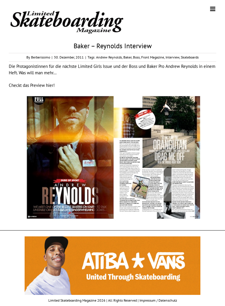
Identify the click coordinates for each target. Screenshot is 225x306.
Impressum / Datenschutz (158, 300)
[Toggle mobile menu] (213, 9)
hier (49, 85)
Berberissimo (40, 57)
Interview (172, 57)
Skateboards (190, 57)
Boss (136, 57)
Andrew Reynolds (109, 57)
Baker (127, 57)
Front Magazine (152, 57)
